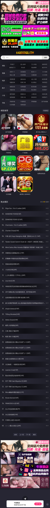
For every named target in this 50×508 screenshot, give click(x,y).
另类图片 (44, 90)
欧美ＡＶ (34, 72)
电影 (3, 81)
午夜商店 (23, 101)
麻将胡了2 (12, 67)
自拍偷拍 (23, 72)
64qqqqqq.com (25, 53)
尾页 (34, 434)
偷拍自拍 (23, 79)
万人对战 (34, 64)
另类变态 (44, 82)
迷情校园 (12, 97)
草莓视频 (34, 101)
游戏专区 (44, 64)
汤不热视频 (44, 101)
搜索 (45, 57)
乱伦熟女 (34, 82)
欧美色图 (34, 86)
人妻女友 (34, 94)
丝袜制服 (23, 75)
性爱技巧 (44, 97)
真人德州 (23, 64)
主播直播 (34, 75)
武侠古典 (44, 94)
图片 (3, 88)
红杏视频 (12, 105)
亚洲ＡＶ (12, 72)
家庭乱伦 (23, 94)
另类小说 (23, 97)
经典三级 (23, 82)
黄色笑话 (34, 97)
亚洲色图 (23, 86)
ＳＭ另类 (44, 75)
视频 (3, 73)
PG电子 (12, 64)
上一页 (22, 434)
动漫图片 (44, 86)
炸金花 (23, 67)
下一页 (28, 434)
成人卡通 (34, 79)
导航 (3, 103)
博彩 (3, 66)
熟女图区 (34, 90)
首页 (15, 434)
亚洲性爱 (12, 79)
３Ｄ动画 (44, 72)
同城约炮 (12, 101)
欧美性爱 (44, 79)
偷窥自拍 (12, 86)
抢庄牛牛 (44, 67)
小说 (3, 95)
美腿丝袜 (12, 90)
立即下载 (38, 504)
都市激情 (12, 94)
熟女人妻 (12, 75)
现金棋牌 (34, 67)
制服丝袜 (12, 82)
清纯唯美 (23, 90)
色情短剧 (23, 105)
